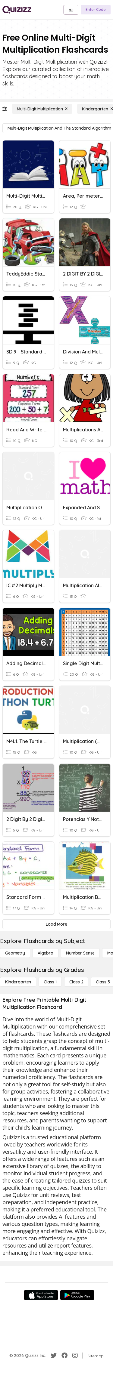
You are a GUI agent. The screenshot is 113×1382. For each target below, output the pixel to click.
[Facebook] (64, 1355)
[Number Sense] (80, 953)
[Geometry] (15, 953)
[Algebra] (45, 953)
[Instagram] (75, 1355)
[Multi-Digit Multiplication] (42, 109)
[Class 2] (76, 982)
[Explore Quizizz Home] (16, 10)
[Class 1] (50, 982)
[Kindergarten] (18, 982)
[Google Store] (77, 1295)
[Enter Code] (96, 9)
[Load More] (56, 924)
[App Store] (41, 1295)
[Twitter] (54, 1355)
